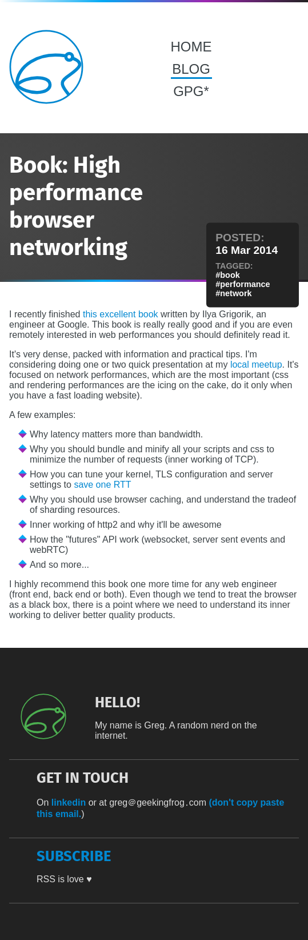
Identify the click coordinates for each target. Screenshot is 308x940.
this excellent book (120, 314)
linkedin (68, 802)
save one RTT (102, 484)
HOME (191, 46)
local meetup (256, 364)
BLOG (191, 69)
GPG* (191, 91)
